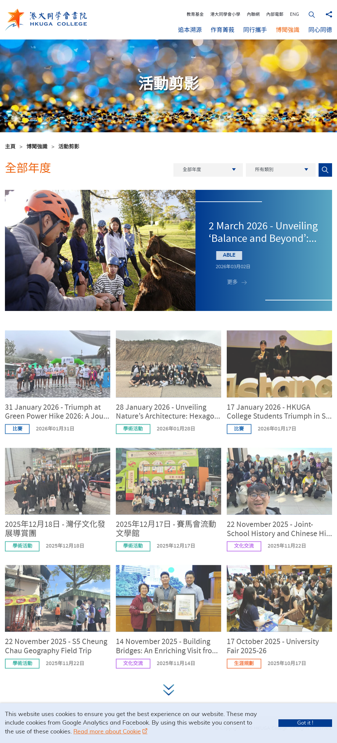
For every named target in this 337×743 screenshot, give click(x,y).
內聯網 (253, 15)
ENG (294, 15)
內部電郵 (274, 15)
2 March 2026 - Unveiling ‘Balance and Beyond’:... (263, 233)
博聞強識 (287, 30)
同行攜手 (255, 30)
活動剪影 (68, 146)
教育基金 (195, 15)
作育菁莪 (222, 30)
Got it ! (305, 723)
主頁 (10, 146)
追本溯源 (190, 30)
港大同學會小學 (225, 15)
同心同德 (320, 30)
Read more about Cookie (107, 732)
